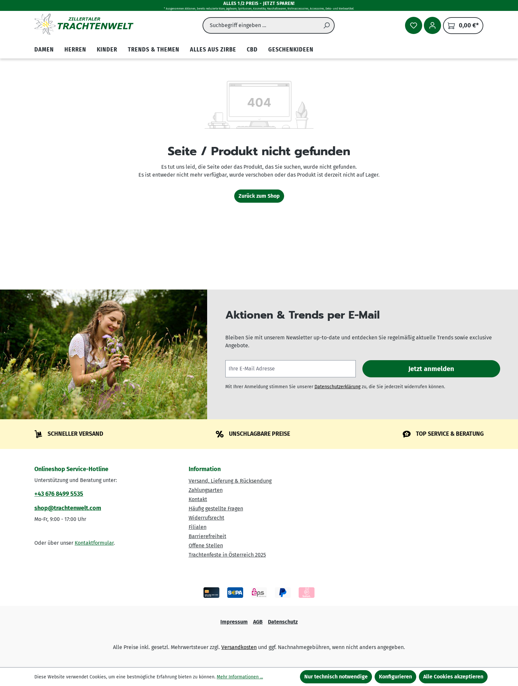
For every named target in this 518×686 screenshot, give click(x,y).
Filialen (197, 527)
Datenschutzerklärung (337, 387)
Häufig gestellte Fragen (216, 508)
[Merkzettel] (413, 25)
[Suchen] (327, 25)
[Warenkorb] (463, 25)
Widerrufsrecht (206, 518)
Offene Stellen (206, 545)
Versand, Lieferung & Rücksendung (230, 481)
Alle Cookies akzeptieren (453, 676)
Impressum (234, 622)
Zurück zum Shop (259, 196)
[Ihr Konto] (432, 25)
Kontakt (198, 499)
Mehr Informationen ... (240, 677)
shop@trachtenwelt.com (67, 508)
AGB (258, 622)
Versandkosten (239, 647)
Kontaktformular (94, 543)
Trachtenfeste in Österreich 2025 (227, 555)
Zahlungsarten (206, 490)
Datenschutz (283, 622)
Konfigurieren (395, 676)
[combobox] (261, 25)
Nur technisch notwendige (336, 676)
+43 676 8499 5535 (58, 493)
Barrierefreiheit (207, 536)
